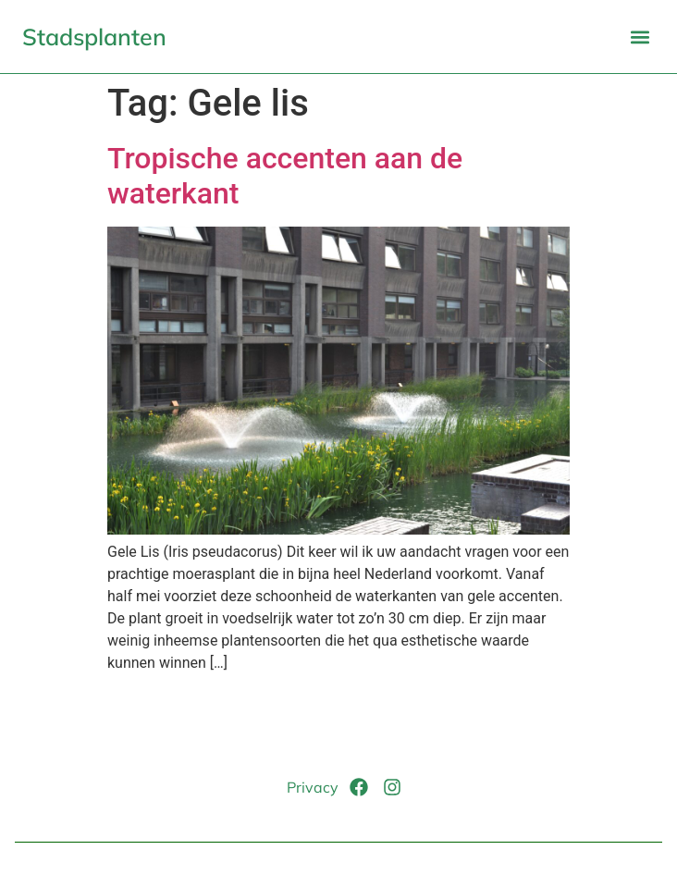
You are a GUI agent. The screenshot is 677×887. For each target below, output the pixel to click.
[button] (639, 36)
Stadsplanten (94, 36)
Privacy (312, 787)
